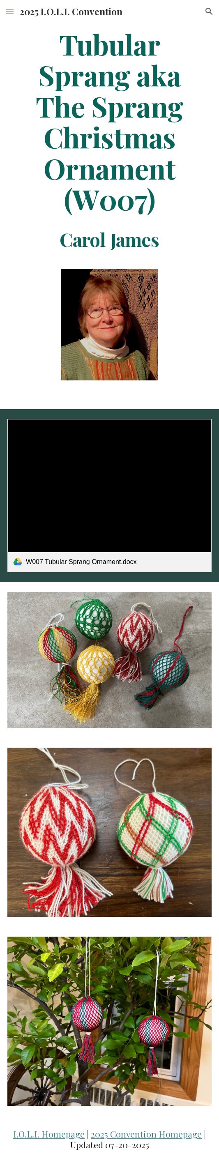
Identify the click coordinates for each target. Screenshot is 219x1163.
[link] (109, 495)
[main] (109, 138)
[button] (10, 11)
